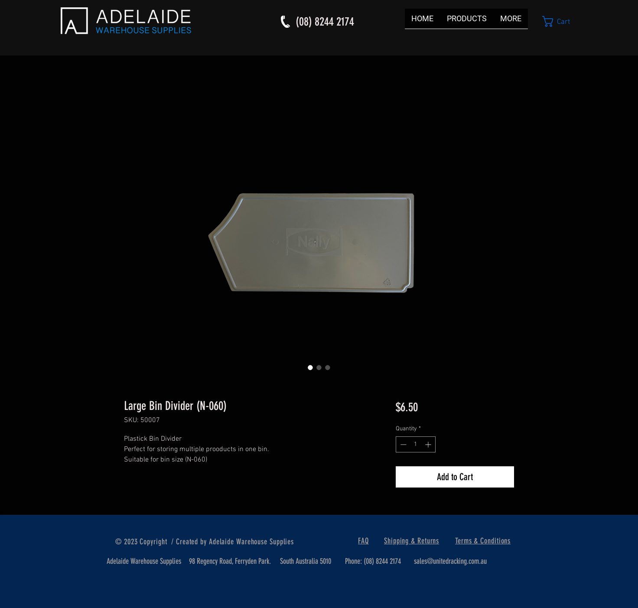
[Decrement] (402, 444)
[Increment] (428, 444)
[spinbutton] (415, 444)
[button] (562, 21)
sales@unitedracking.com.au (450, 561)
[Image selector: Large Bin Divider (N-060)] (310, 367)
